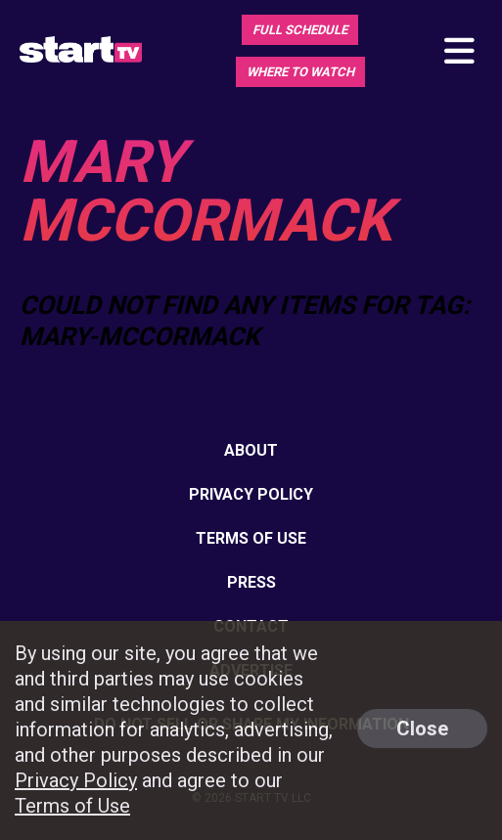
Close (422, 728)
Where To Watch (300, 72)
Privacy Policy (251, 494)
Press (251, 582)
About (251, 450)
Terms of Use (251, 538)
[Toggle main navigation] (458, 52)
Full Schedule (299, 29)
